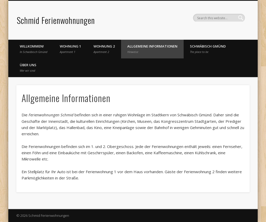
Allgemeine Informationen (152, 49)
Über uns (28, 67)
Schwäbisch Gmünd (208, 49)
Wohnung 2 (104, 49)
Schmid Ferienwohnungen (56, 20)
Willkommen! (33, 49)
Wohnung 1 (70, 49)
